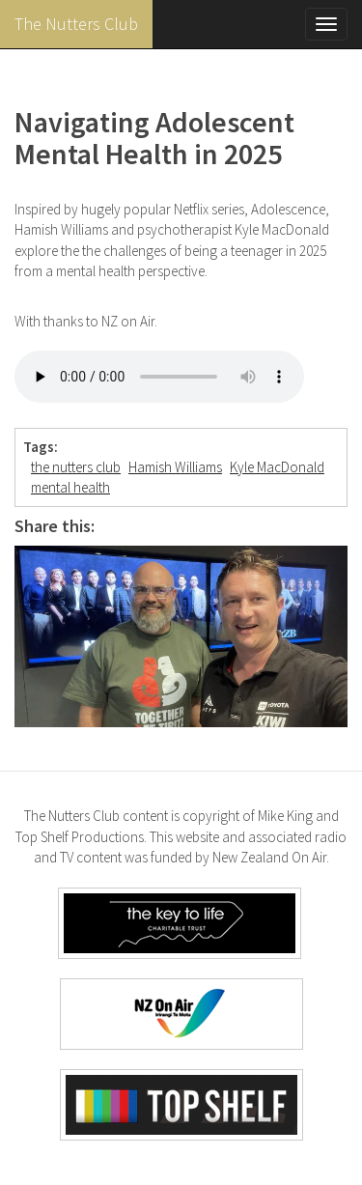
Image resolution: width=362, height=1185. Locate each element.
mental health (70, 487)
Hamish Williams (175, 467)
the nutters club (76, 467)
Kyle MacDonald (277, 467)
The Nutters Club (76, 24)
